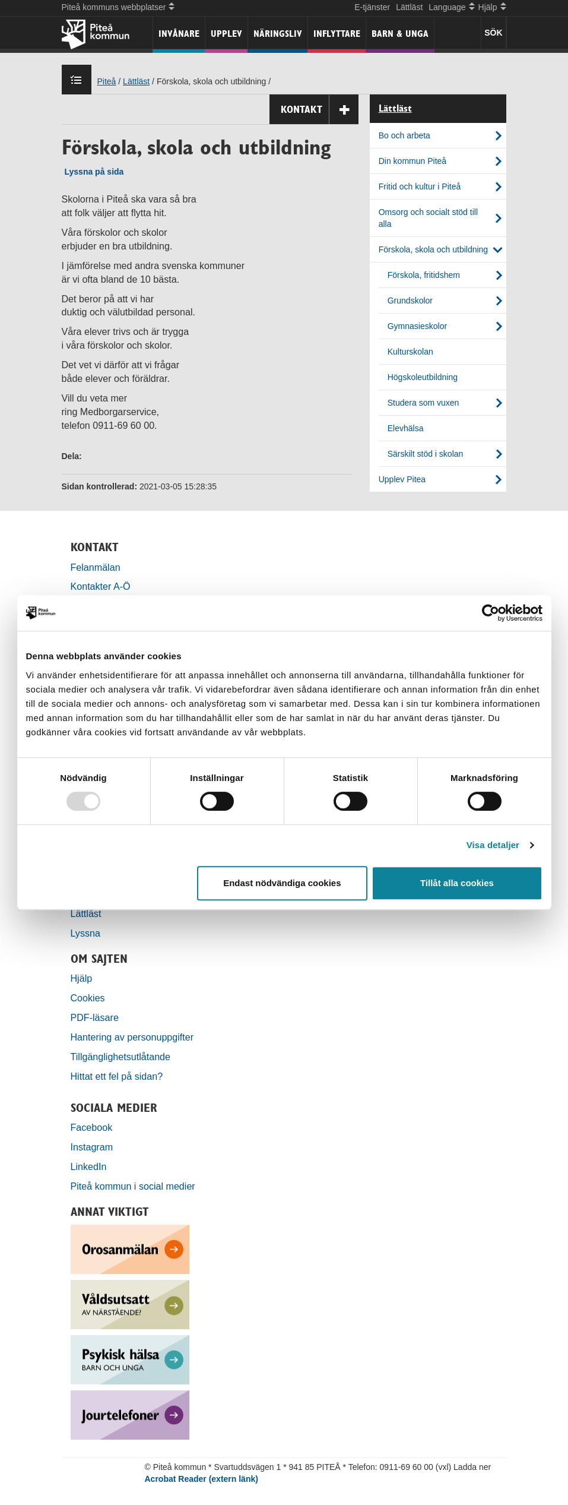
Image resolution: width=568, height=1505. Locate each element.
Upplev (226, 33)
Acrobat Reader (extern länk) (201, 1479)
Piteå (106, 81)
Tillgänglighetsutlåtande (121, 1056)
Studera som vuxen (423, 402)
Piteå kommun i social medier (133, 1186)
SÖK (493, 32)
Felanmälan (95, 567)
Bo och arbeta (404, 135)
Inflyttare (336, 33)
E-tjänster (372, 7)
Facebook (92, 1127)
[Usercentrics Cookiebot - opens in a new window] (490, 613)
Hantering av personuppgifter (132, 1037)
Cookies (88, 997)
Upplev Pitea (402, 479)
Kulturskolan (410, 351)
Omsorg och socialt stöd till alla (428, 218)
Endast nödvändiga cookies (282, 883)
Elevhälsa (406, 428)
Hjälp (82, 978)
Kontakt (319, 109)
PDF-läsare (95, 1017)
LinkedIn (89, 1166)
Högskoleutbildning (423, 377)
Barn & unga (400, 33)
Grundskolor (410, 300)
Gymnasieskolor (417, 326)
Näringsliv (277, 33)
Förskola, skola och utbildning (433, 249)
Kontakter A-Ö (101, 586)
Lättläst (409, 7)
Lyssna (85, 933)
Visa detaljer (493, 845)
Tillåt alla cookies (457, 883)
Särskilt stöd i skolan (426, 454)
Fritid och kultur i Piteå (420, 186)
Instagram (92, 1147)
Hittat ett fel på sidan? (117, 1076)
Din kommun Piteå (412, 161)
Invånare (178, 33)
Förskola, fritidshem (424, 275)
